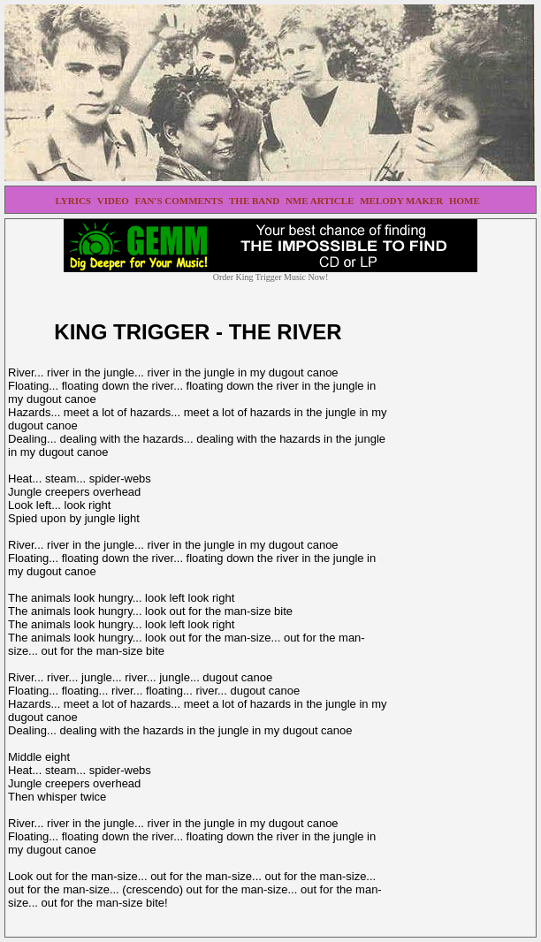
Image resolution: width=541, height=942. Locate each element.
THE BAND (255, 200)
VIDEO (114, 200)
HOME (466, 200)
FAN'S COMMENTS (180, 200)
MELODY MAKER (403, 200)
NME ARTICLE (321, 200)
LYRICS (74, 200)
